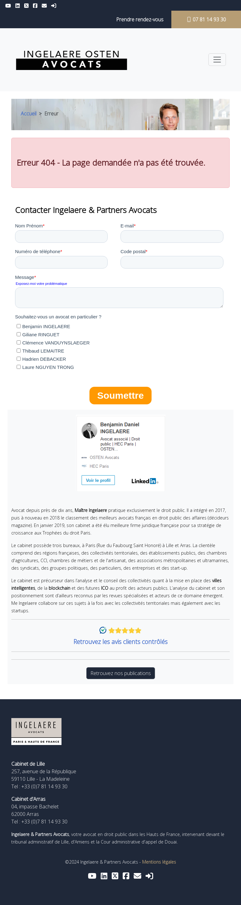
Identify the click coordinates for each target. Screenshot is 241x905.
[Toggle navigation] (217, 59)
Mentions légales (159, 862)
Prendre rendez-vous (139, 19)
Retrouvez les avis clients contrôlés (120, 641)
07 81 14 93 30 (206, 19)
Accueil (28, 113)
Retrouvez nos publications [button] (120, 673)
